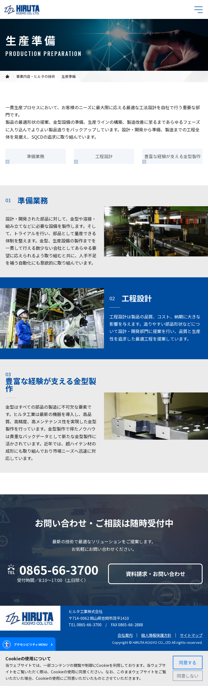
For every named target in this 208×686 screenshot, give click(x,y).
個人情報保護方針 (156, 635)
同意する (187, 662)
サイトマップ (191, 635)
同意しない (188, 675)
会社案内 (125, 635)
